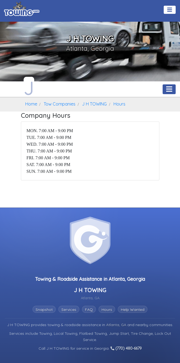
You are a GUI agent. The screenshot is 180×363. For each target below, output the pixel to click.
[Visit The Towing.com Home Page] (21, 8)
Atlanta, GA (116, 324)
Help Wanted (132, 309)
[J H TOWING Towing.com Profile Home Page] (29, 87)
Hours (107, 309)
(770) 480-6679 (126, 348)
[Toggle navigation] (170, 10)
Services (68, 309)
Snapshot (44, 309)
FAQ (89, 309)
